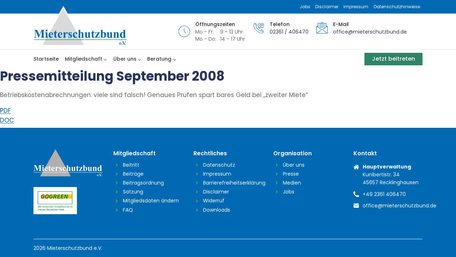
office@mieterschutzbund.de (370, 31)
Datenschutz (219, 164)
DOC (7, 120)
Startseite (46, 58)
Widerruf (213, 200)
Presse (291, 173)
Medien (292, 182)
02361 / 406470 (289, 31)
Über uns (294, 164)
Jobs (305, 7)
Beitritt (131, 164)
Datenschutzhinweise (397, 7)
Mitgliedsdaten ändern (151, 200)
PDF (5, 110)
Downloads (216, 209)
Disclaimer (326, 7)
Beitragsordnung (143, 182)
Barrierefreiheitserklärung (233, 182)
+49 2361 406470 (384, 194)
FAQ (128, 209)
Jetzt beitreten (393, 59)
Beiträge (133, 173)
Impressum (355, 7)
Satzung (133, 191)
